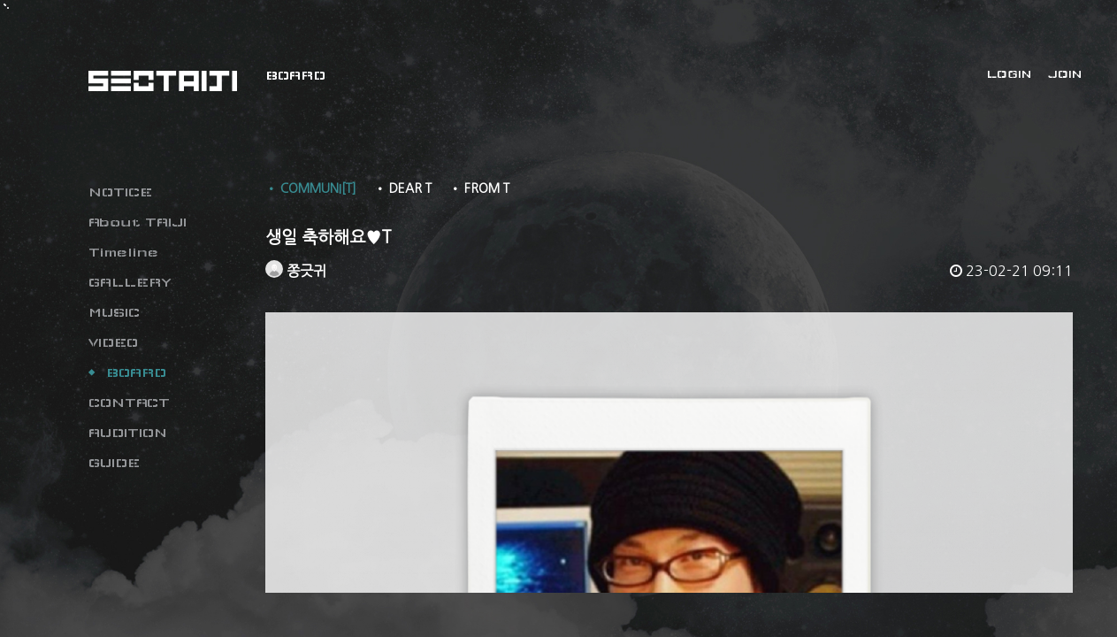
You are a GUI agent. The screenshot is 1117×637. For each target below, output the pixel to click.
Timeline (123, 252)
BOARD (136, 372)
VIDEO (113, 342)
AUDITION (127, 433)
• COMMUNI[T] (310, 188)
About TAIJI (137, 222)
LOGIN (1009, 74)
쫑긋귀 (295, 271)
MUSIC (114, 312)
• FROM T (479, 188)
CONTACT (129, 402)
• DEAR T (403, 188)
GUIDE (114, 463)
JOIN (1065, 74)
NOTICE (120, 192)
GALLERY (130, 282)
